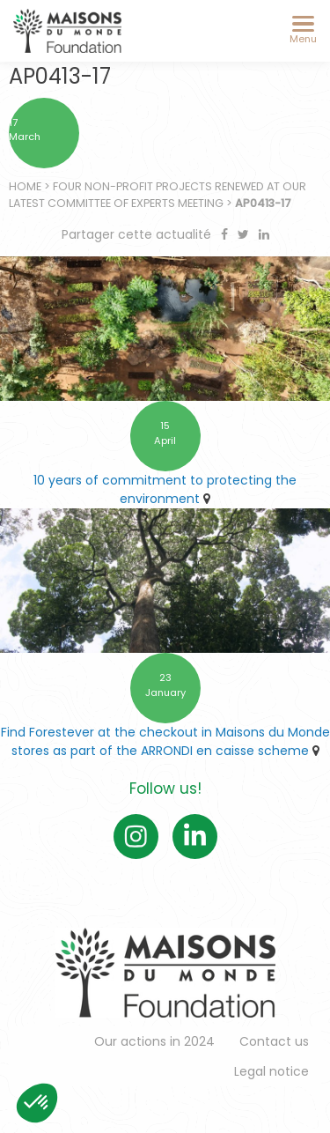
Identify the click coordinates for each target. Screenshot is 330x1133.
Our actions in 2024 (154, 1041)
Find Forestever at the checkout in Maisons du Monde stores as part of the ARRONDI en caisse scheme (165, 741)
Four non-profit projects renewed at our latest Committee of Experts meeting (157, 195)
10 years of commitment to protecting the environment (165, 489)
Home (25, 186)
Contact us (274, 1041)
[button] (37, 1103)
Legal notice (271, 1071)
